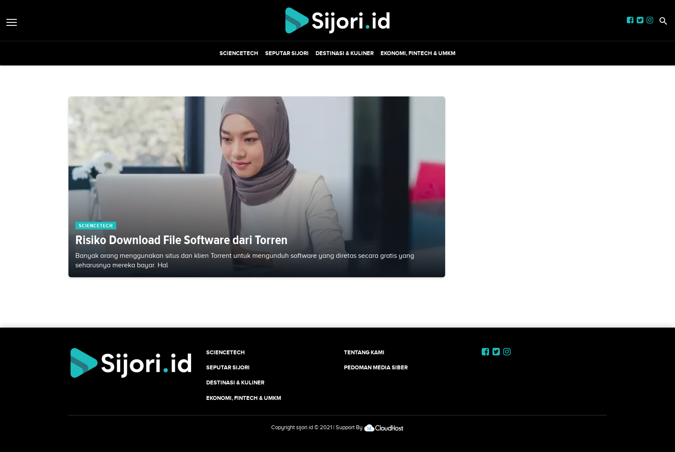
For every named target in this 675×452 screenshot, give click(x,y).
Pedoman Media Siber (376, 367)
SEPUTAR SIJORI (287, 53)
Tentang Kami (364, 352)
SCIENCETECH (239, 53)
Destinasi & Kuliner (345, 53)
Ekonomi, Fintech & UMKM (418, 53)
